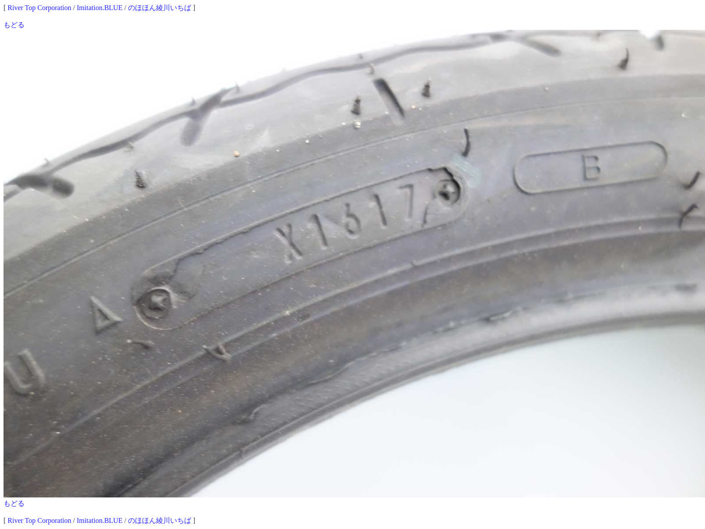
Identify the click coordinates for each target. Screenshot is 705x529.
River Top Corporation (39, 7)
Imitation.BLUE (99, 7)
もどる (14, 24)
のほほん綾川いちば (159, 7)
